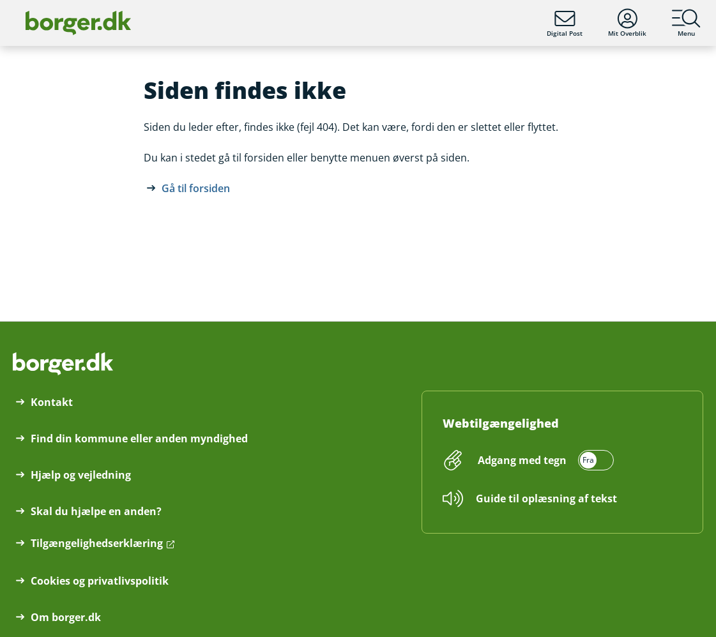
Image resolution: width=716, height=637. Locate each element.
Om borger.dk (66, 617)
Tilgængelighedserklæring (97, 543)
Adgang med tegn (522, 460)
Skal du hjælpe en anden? (96, 511)
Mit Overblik (627, 23)
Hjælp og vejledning (81, 475)
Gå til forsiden (196, 188)
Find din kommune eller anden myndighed (139, 438)
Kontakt (52, 402)
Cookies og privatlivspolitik (100, 581)
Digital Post (565, 23)
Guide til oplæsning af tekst (546, 498)
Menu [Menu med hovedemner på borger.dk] (686, 23)
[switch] (543, 460)
